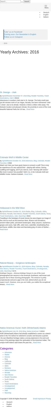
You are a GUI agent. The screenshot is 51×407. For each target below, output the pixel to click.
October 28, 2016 (19, 161)
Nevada (9, 214)
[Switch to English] (8, 404)
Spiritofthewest (7, 96)
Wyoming (22, 216)
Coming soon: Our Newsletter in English (20, 34)
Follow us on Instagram (13, 37)
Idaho (44, 211)
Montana (3, 214)
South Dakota (41, 214)
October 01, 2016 (19, 266)
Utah (11, 98)
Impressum (41, 399)
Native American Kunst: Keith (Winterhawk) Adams (23, 328)
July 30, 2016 (17, 331)
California (8, 361)
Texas (48, 214)
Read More (30, 109)
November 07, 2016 (20, 96)
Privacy (48, 399)
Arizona (28, 266)
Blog (28, 96)
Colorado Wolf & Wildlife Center (14, 157)
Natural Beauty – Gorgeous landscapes (18, 263)
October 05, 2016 (19, 211)
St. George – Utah (8, 92)
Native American (32, 331)
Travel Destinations (6, 216)
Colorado (41, 161)
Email (35, 399)
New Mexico (17, 214)
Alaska (28, 211)
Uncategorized (42, 269)
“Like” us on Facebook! (13, 32)
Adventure (29, 161)
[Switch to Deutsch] (45, 12)
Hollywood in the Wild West (12, 208)
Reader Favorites (37, 96)
